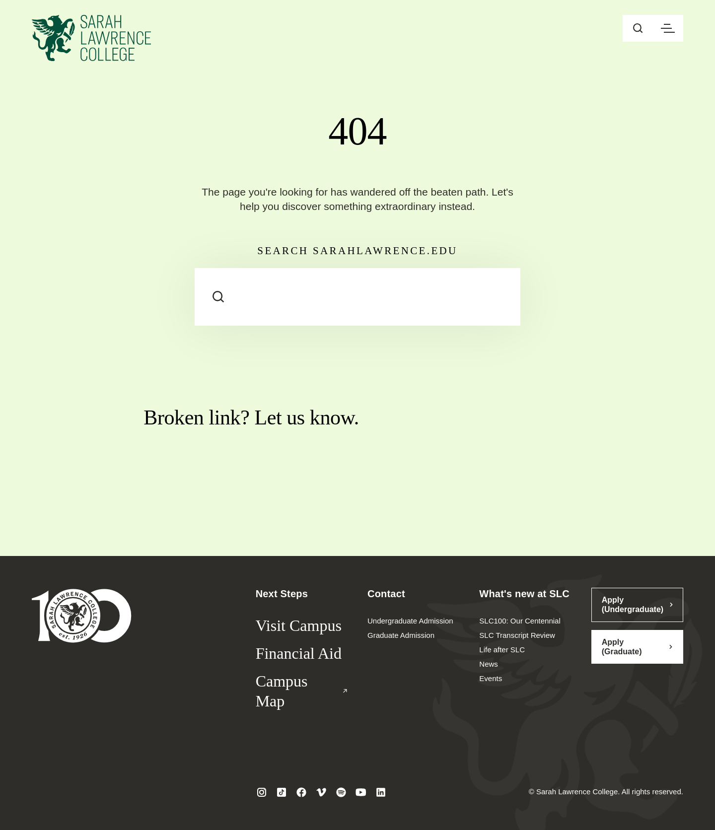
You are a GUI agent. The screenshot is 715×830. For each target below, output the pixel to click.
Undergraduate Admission (410, 621)
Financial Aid (299, 653)
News (488, 664)
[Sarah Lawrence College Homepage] (82, 615)
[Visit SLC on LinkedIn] (381, 792)
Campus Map (302, 691)
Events (490, 678)
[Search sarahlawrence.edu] (357, 297)
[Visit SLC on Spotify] (341, 792)
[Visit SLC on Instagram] (262, 792)
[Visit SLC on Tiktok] (281, 792)
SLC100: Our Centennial (519, 621)
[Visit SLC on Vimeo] (321, 792)
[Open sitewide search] (638, 28)
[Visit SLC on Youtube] (361, 792)
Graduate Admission (400, 635)
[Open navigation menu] (668, 28)
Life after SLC (502, 649)
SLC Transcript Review (517, 635)
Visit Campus (299, 625)
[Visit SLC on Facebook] (301, 792)
